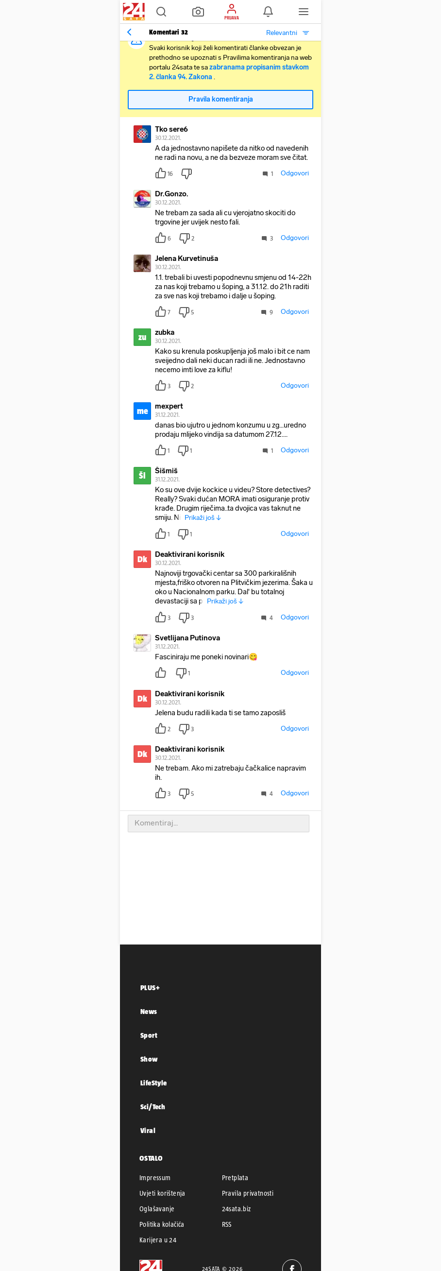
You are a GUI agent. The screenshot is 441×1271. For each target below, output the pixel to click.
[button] (161, 11)
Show (149, 1059)
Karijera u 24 (157, 1240)
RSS (227, 1224)
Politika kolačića (162, 1224)
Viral (147, 1130)
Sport (148, 1035)
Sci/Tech (152, 1106)
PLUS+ (150, 987)
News (148, 1011)
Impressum (155, 1178)
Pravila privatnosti (248, 1193)
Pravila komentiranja (220, 99)
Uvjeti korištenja (162, 1193)
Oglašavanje (156, 1209)
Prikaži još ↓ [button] (203, 518)
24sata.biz (236, 1209)
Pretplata (235, 1178)
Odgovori (295, 173)
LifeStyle (153, 1083)
